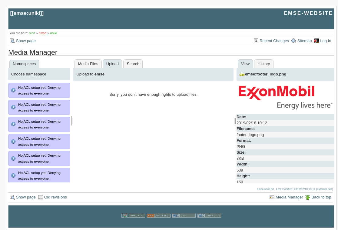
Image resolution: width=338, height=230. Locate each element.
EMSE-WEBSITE (308, 13)
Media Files (88, 64)
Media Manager (289, 197)
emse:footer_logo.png (266, 74)
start (32, 33)
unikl (53, 33)
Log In (325, 40)
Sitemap (304, 40)
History (264, 64)
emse (42, 33)
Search (133, 64)
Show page (26, 40)
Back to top (321, 197)
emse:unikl (27, 13)
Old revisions (55, 197)
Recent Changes (274, 40)
